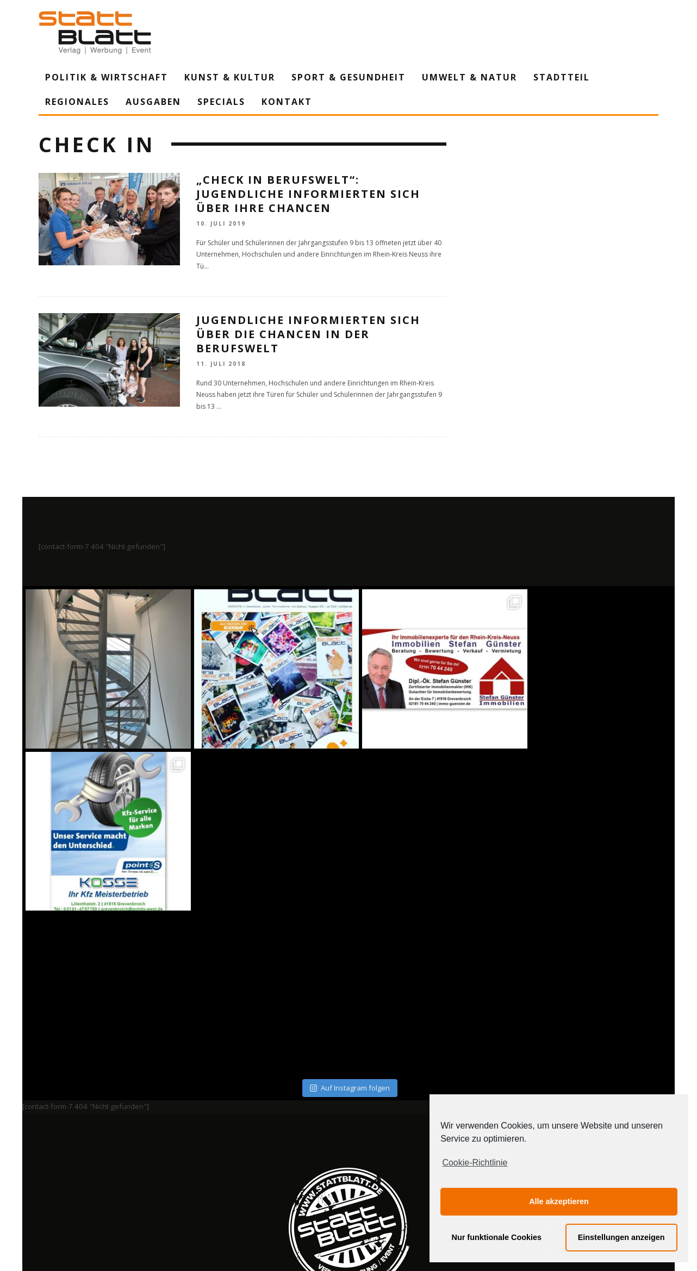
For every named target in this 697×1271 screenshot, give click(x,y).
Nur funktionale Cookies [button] (497, 1237)
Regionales (77, 102)
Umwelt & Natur (469, 77)
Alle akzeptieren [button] (559, 1201)
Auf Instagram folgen (350, 925)
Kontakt (287, 102)
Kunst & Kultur (229, 77)
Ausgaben (153, 102)
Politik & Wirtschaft (106, 77)
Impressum (231, 1162)
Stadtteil (561, 77)
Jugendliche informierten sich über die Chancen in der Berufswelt (308, 334)
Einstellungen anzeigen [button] (621, 1237)
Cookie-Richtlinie (474, 1162)
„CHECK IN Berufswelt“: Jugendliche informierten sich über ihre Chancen (308, 193)
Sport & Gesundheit (348, 77)
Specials (221, 102)
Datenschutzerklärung (350, 1162)
